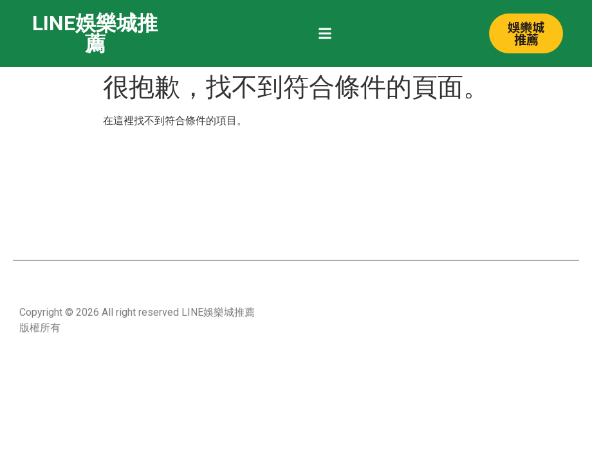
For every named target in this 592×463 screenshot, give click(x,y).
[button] (325, 33)
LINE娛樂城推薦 (95, 33)
